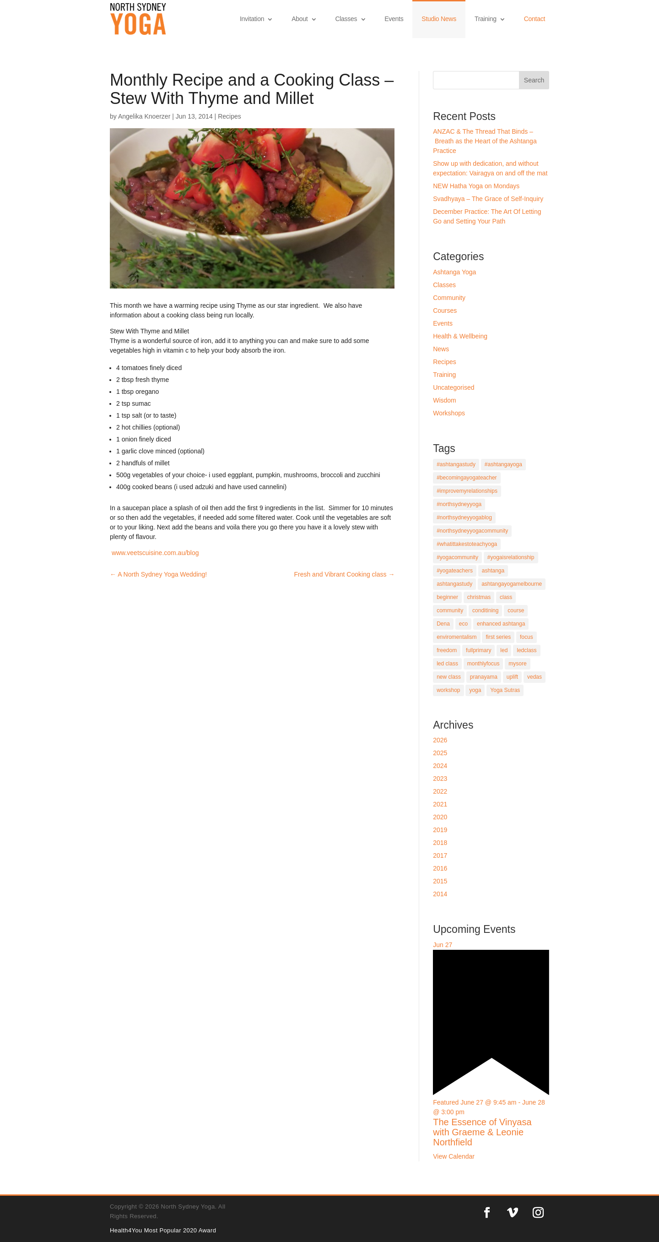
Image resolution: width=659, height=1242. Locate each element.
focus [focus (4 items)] (526, 637)
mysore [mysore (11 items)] (517, 663)
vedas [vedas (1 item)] (534, 677)
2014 (440, 894)
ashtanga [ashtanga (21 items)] (493, 570)
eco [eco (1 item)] (463, 624)
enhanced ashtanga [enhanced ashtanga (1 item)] (501, 624)
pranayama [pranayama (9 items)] (483, 677)
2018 (440, 842)
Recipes (229, 116)
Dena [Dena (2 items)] (443, 624)
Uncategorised (453, 387)
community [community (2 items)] (450, 610)
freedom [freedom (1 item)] (447, 650)
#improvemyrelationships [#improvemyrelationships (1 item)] (467, 491)
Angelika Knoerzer (144, 116)
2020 (440, 817)
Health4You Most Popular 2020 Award (163, 1230)
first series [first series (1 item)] (498, 637)
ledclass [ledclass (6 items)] (526, 650)
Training (486, 18)
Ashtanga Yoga (454, 272)
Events (393, 18)
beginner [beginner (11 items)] (447, 597)
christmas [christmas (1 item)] (479, 597)
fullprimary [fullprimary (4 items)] (478, 650)
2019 (440, 829)
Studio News (438, 18)
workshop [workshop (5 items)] (448, 690)
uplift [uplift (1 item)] (512, 677)
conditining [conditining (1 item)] (485, 610)
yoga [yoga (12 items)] (475, 690)
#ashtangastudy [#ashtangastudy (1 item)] (456, 464)
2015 (440, 881)
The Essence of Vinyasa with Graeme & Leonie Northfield (482, 1132)
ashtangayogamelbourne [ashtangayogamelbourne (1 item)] (511, 584)
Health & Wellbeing (460, 336)
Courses (445, 310)
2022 (440, 791)
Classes (346, 18)
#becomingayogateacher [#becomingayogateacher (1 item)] (467, 477)
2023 (440, 778)
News (441, 349)
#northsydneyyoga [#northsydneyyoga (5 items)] (459, 504)
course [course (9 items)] (516, 610)
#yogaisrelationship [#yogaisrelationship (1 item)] (511, 557)
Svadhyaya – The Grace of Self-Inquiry (488, 198)
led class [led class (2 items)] (447, 663)
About (300, 18)
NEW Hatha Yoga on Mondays (476, 186)
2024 (440, 765)
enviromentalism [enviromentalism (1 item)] (456, 637)
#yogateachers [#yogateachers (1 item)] (455, 570)
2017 (440, 855)
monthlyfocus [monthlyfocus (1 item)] (483, 663)
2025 (440, 753)
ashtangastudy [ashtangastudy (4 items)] (454, 584)
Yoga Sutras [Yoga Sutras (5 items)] (505, 690)
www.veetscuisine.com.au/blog (154, 552)
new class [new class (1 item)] (449, 677)
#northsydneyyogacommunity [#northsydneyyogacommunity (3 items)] (472, 531)
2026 (440, 740)
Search (534, 80)
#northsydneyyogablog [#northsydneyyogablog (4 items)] (464, 517)
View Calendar (454, 1156)
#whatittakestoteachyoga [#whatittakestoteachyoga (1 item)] (467, 544)
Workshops (449, 413)
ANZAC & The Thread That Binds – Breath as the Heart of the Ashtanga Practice (484, 141)
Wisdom (444, 400)
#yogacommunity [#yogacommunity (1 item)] (457, 557)
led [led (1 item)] (504, 650)
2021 (440, 804)
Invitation (252, 18)
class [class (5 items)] (506, 597)
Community (449, 297)
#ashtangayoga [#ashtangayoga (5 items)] (503, 464)
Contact (534, 18)
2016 (440, 868)
